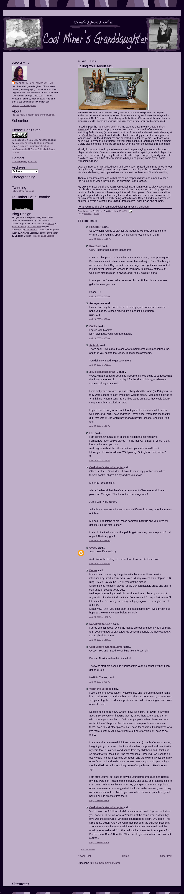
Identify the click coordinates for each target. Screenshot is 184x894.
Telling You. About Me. (95, 66)
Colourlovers (30, 229)
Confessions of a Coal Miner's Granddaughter (34, 140)
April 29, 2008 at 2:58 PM (99, 541)
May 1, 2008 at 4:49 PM (99, 800)
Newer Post (84, 856)
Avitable (94, 345)
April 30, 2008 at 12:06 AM (100, 640)
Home (125, 856)
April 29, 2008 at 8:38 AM (99, 319)
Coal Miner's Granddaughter (34, 83)
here (147, 206)
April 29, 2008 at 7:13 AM (99, 296)
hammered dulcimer (109, 126)
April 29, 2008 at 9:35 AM (99, 338)
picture (96, 214)
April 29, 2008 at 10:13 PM (100, 617)
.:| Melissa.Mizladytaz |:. (103, 371)
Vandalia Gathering (93, 135)
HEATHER (95, 227)
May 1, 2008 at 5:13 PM (99, 842)
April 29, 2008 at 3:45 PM (99, 563)
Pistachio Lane (39, 236)
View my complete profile (24, 105)
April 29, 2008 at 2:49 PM (99, 460)
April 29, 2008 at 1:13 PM (99, 426)
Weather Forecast (22, 209)
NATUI (51, 223)
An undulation (34, 226)
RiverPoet (95, 246)
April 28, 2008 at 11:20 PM (100, 239)
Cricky (93, 326)
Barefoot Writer (19, 226)
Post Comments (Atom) (106, 862)
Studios (50, 236)
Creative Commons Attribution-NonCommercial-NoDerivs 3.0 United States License (33, 149)
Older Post (166, 856)
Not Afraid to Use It (100, 624)
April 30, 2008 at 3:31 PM (99, 682)
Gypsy (93, 547)
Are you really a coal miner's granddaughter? (33, 115)
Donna (93, 570)
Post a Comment (88, 849)
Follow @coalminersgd (23, 191)
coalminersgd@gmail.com (24, 161)
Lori (91, 433)
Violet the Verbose (100, 688)
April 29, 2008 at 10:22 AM (100, 365)
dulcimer (87, 214)
